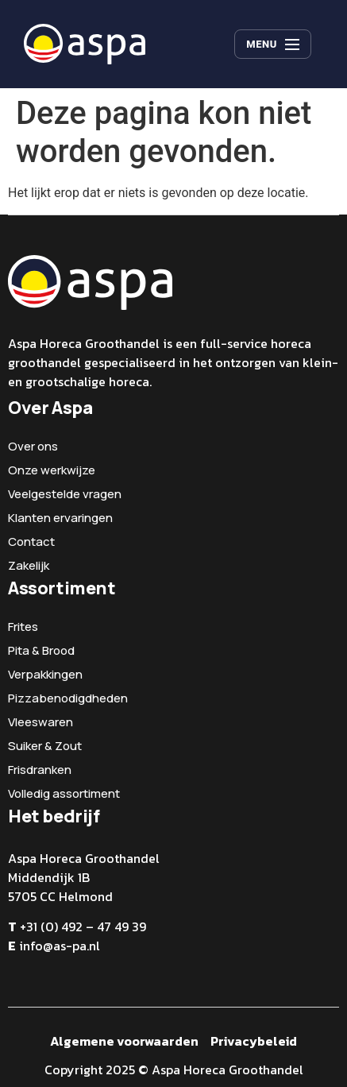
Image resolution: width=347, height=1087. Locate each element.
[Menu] (272, 44)
